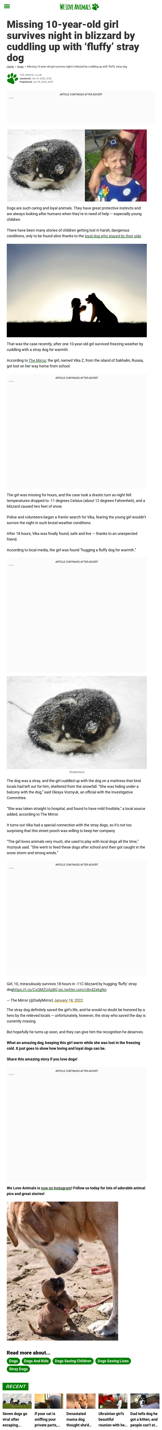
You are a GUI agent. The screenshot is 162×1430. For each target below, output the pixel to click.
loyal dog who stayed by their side (113, 236)
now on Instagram (56, 1188)
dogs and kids (36, 1361)
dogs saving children (73, 1361)
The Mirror (37, 360)
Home (10, 66)
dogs (13, 1361)
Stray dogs (18, 1369)
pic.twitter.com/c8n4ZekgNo (82, 989)
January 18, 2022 (68, 1000)
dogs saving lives (113, 1361)
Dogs (20, 66)
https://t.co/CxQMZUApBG (35, 989)
